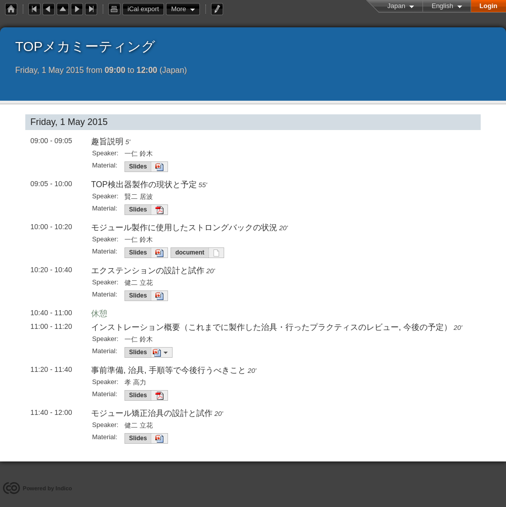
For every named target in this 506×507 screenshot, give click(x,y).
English (442, 6)
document (189, 252)
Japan (396, 6)
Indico (64, 488)
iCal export (146, 9)
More (178, 9)
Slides (138, 166)
